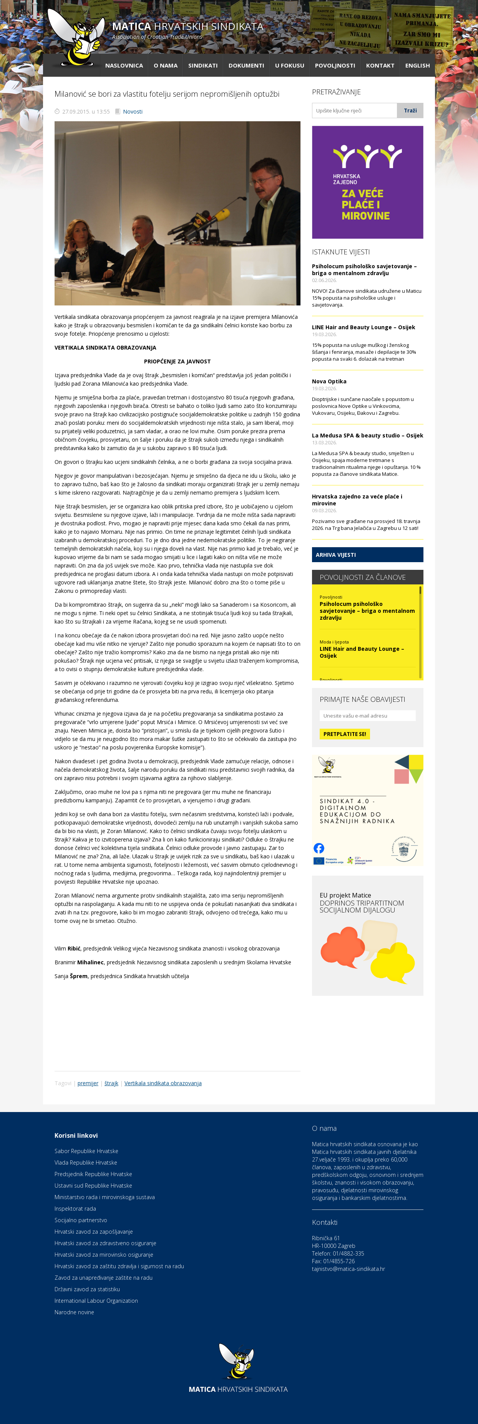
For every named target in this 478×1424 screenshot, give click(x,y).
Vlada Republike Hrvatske (86, 1162)
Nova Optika (329, 381)
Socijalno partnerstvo (81, 1220)
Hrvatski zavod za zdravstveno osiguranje (105, 1243)
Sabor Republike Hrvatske (86, 1151)
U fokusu (289, 65)
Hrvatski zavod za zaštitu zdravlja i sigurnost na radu (119, 1266)
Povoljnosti (335, 65)
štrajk (111, 1083)
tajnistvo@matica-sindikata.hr (348, 1268)
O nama (166, 65)
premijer (88, 1083)
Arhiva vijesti (336, 554)
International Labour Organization (96, 1300)
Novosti (133, 111)
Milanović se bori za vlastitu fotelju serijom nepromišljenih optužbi (167, 94)
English (417, 65)
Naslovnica (124, 65)
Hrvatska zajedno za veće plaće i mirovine (357, 500)
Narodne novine (74, 1312)
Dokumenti (246, 65)
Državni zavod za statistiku (87, 1289)
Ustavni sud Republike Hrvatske (93, 1185)
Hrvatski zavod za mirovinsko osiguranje (104, 1254)
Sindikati (203, 65)
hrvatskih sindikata (187, 29)
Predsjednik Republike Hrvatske (93, 1174)
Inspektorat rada (75, 1208)
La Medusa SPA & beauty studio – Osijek (367, 435)
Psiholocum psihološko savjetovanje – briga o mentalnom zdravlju (364, 269)
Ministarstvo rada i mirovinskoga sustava (105, 1197)
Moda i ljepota (334, 642)
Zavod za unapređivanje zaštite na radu (104, 1277)
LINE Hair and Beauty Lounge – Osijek (363, 327)
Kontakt (380, 65)
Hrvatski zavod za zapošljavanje (94, 1231)
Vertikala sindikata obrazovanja (163, 1083)
